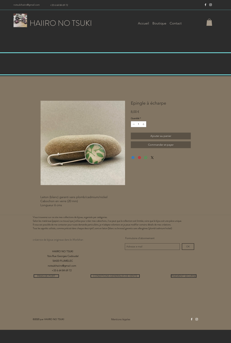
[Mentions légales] (120, 319)
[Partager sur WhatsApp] (146, 158)
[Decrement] (133, 124)
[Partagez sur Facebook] (133, 158)
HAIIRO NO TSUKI (61, 23)
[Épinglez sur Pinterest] (139, 158)
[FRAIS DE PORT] (46, 276)
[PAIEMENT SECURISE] (184, 276)
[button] (159, 23)
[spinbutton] (138, 124)
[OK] (188, 246)
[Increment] (144, 124)
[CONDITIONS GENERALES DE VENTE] (115, 276)
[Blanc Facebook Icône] (205, 4)
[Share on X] (152, 158)
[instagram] (210, 4)
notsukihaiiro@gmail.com (27, 4)
